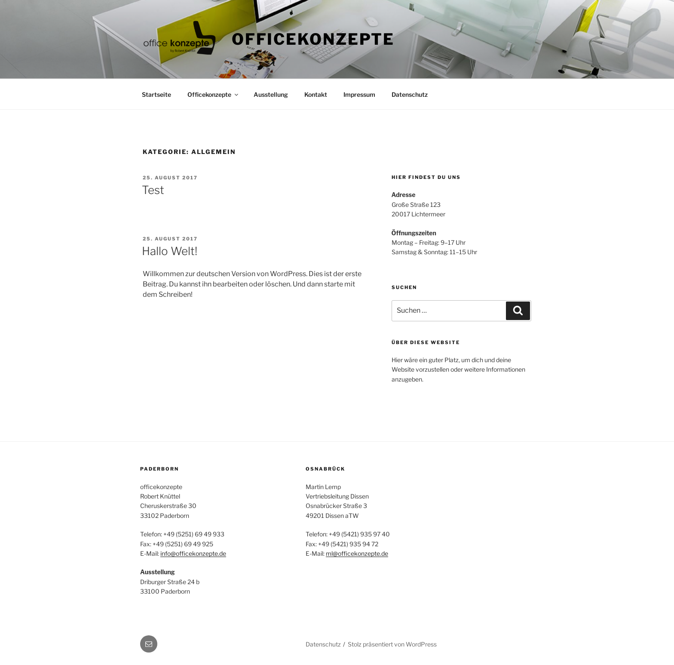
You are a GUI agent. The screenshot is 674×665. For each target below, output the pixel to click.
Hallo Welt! (169, 251)
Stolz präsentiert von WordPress (392, 644)
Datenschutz (410, 94)
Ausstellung (271, 94)
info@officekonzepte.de (193, 553)
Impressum (359, 94)
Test (153, 190)
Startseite (156, 94)
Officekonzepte (313, 39)
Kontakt (315, 94)
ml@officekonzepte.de (357, 553)
